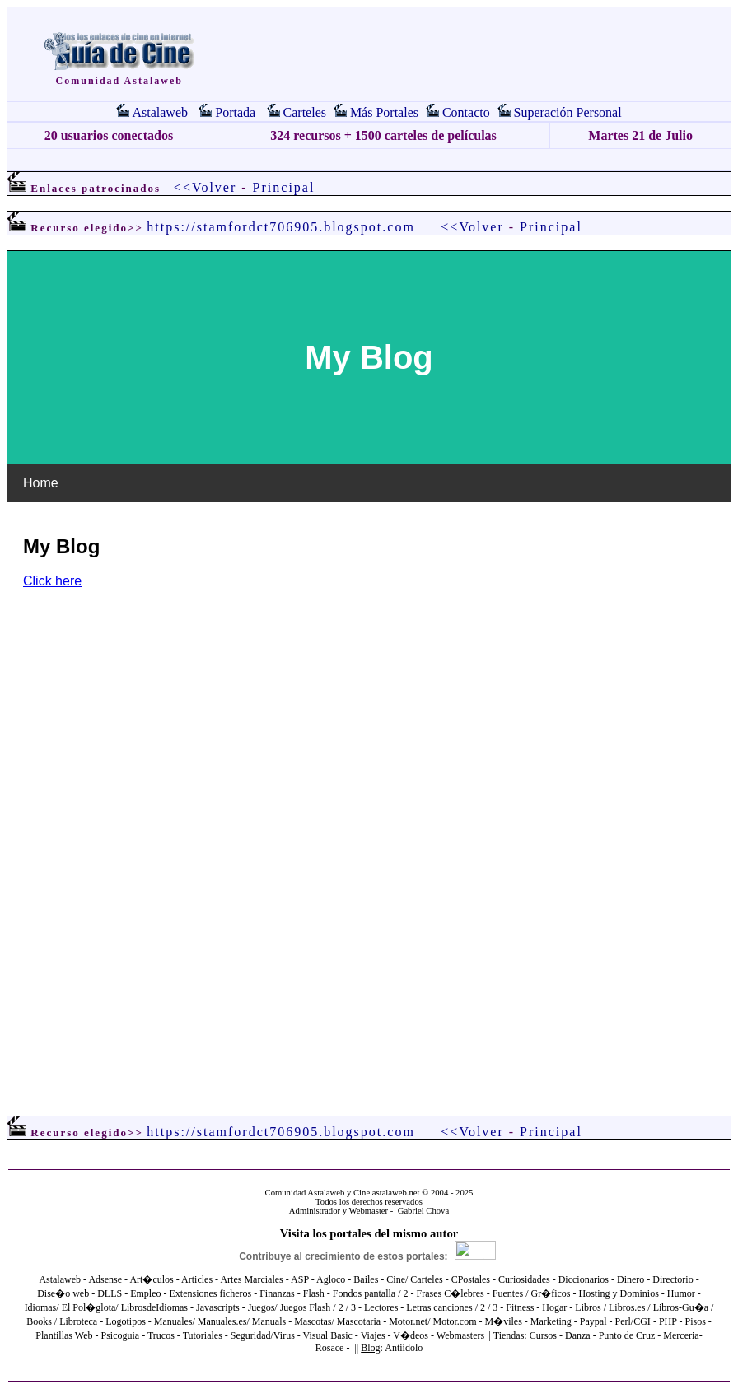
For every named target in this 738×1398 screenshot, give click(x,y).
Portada (235, 112)
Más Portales (384, 112)
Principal (284, 187)
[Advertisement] (369, 160)
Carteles (304, 112)
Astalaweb (160, 112)
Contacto (466, 112)
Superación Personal (568, 112)
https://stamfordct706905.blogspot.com (281, 227)
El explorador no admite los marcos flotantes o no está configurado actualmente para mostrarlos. (369, 662)
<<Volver (205, 187)
